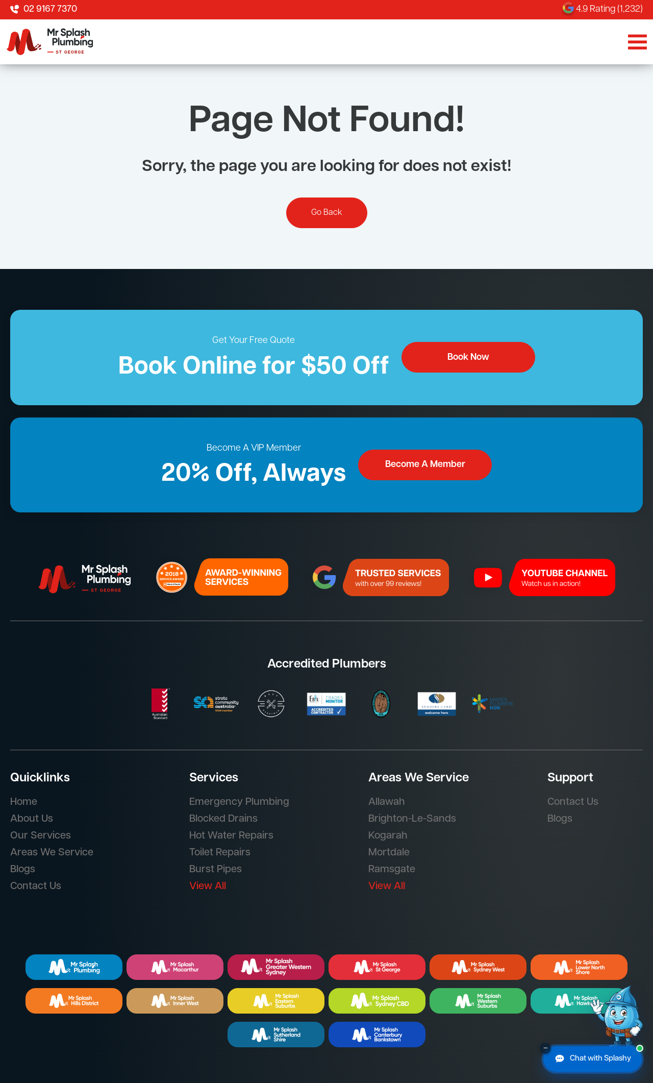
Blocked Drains (223, 819)
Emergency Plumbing (239, 802)
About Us (31, 819)
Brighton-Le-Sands (412, 819)
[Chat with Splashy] (592, 1059)
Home (23, 802)
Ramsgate (391, 870)
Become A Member (425, 465)
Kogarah (388, 836)
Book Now (468, 357)
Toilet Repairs (219, 853)
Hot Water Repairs (231, 836)
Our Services (40, 836)
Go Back (326, 213)
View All (207, 886)
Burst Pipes (215, 870)
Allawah (386, 802)
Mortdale (389, 853)
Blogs (22, 870)
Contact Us (35, 886)
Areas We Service (51, 853)
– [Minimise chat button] (545, 1048)
